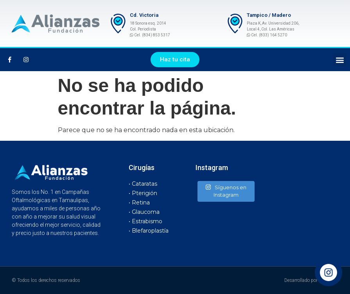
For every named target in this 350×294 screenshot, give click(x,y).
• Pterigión (143, 193)
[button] (175, 59)
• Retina (139, 202)
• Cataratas (143, 183)
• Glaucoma (144, 211)
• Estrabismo (145, 221)
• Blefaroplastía (149, 230)
